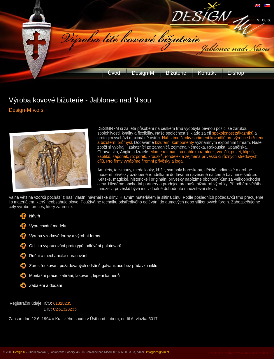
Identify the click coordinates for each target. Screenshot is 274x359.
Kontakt (207, 73)
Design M (19, 352)
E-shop (235, 73)
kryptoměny (215, 352)
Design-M (143, 73)
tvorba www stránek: (237, 352)
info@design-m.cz (157, 352)
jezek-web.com (261, 352)
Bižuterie (176, 73)
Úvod (114, 73)
